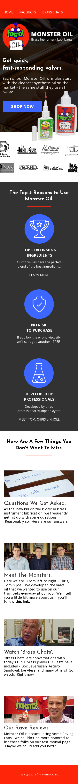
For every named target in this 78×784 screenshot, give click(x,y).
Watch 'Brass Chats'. (28, 652)
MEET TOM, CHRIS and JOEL (39, 419)
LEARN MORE (39, 275)
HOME (8, 12)
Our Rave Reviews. (26, 728)
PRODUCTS (27, 12)
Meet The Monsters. (27, 575)
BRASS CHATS (52, 12)
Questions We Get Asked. (35, 503)
